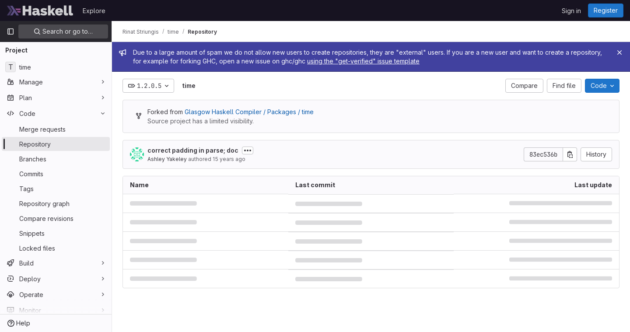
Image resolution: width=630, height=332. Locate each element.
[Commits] (56, 174)
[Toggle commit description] (247, 150)
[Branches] (56, 159)
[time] (56, 67)
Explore (94, 10)
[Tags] (56, 189)
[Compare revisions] (56, 218)
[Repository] (56, 144)
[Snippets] (56, 233)
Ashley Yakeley (167, 159)
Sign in (571, 10)
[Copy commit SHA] (570, 154)
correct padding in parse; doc (192, 150)
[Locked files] (56, 248)
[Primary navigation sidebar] (11, 31)
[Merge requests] (56, 129)
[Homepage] (40, 10)
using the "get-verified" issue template (363, 61)
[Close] (619, 52)
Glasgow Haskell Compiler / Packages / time (249, 111)
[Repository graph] (56, 203)
